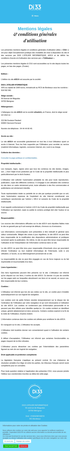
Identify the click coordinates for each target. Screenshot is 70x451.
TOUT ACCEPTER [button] (11, 446)
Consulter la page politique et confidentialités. (19, 158)
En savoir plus (8, 441)
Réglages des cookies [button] (23, 441)
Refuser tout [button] (23, 446)
